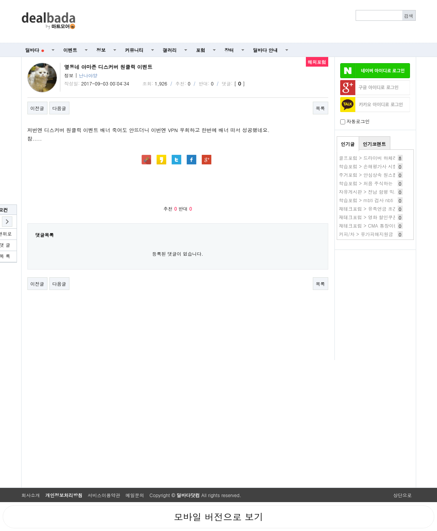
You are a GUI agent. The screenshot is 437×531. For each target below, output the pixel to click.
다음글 (59, 108)
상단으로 (402, 495)
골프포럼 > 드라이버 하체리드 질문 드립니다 (386, 157)
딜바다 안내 (265, 50)
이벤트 (70, 50)
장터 (229, 50)
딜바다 (34, 50)
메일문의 (135, 495)
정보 (101, 50)
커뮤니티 (134, 50)
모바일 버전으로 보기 (218, 516)
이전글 (37, 108)
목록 (320, 108)
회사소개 (31, 495)
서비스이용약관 (104, 495)
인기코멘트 (374, 144)
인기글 (348, 144)
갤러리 (170, 50)
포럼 (200, 50)
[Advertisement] (249, 21)
